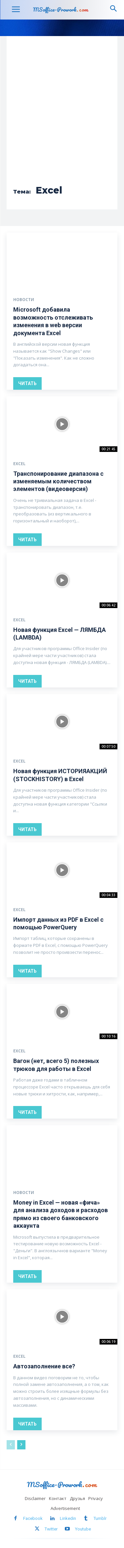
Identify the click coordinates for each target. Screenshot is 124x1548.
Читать (27, 383)
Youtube (83, 1528)
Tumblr (100, 1518)
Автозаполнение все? (44, 1366)
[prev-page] (11, 1444)
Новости (23, 300)
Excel (19, 464)
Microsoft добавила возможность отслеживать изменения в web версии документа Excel (53, 321)
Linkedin (68, 1518)
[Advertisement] (62, 115)
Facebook (33, 1518)
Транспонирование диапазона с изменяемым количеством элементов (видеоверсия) (58, 481)
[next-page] (21, 1444)
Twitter (51, 1528)
